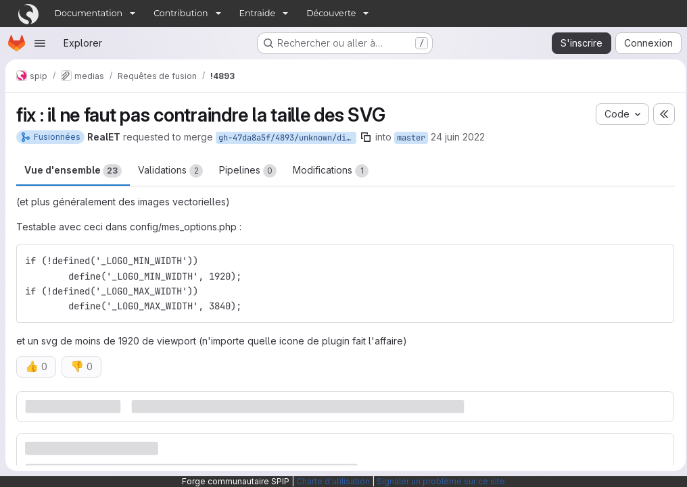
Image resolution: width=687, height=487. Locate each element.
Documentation (89, 13)
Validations (170, 171)
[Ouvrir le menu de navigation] (40, 43)
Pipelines (248, 171)
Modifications (331, 171)
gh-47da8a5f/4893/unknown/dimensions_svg (287, 137)
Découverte (331, 13)
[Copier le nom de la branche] (366, 137)
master (411, 137)
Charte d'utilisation (333, 481)
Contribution (180, 13)
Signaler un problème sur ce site (441, 481)
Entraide (257, 13)
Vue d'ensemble (73, 171)
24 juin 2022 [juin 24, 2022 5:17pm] (458, 137)
